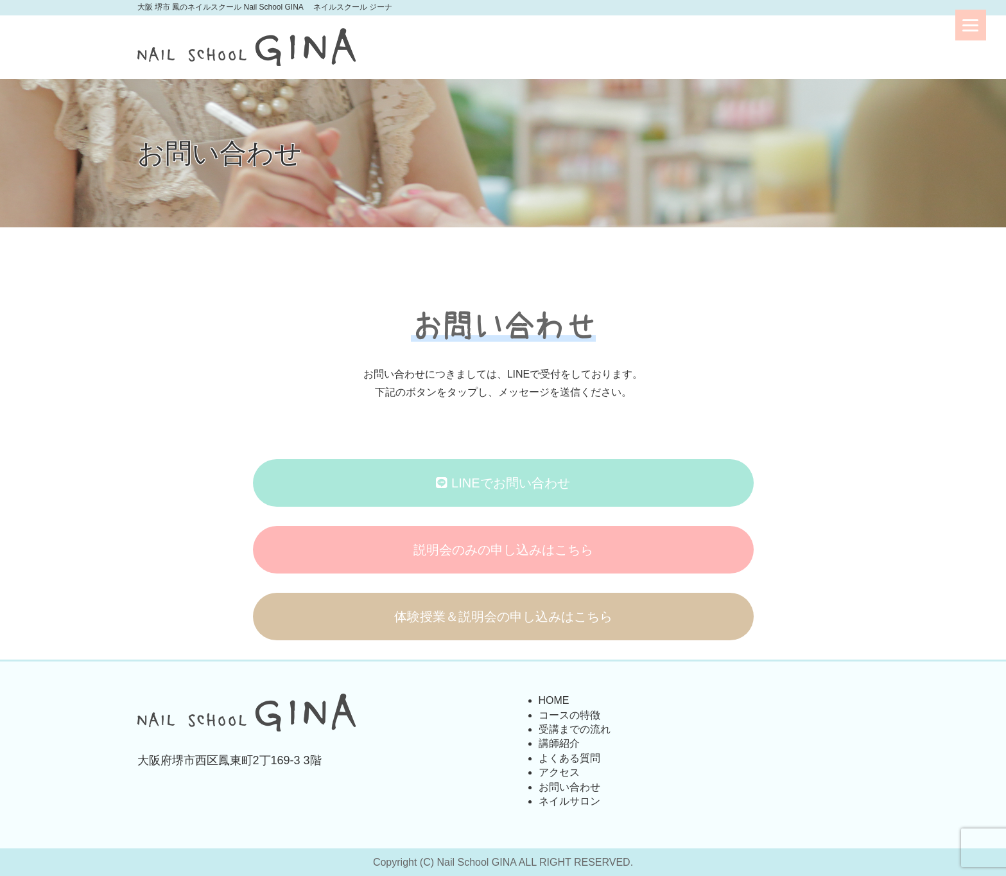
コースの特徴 (569, 715)
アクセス (559, 772)
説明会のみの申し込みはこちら (503, 550)
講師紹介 (559, 743)
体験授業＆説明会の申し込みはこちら (503, 616)
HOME (554, 700)
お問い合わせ (569, 787)
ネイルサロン (569, 801)
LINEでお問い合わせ (502, 483)
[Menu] (970, 25)
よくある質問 (569, 758)
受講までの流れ (575, 729)
